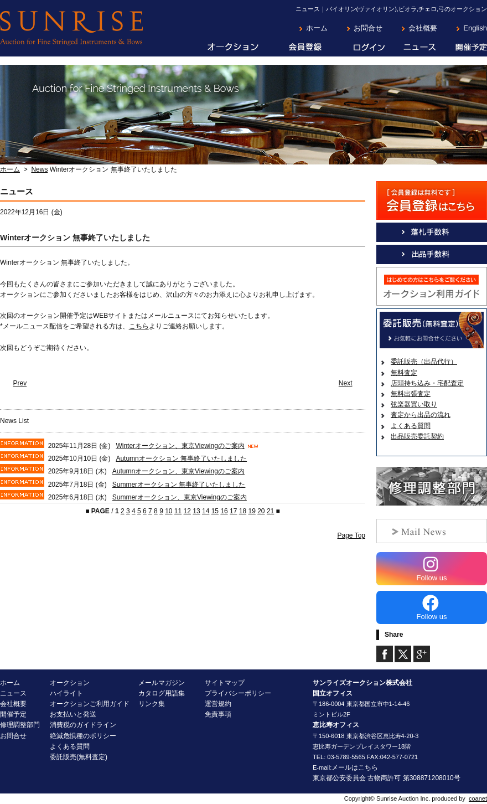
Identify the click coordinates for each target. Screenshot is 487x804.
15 (215, 511)
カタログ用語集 (161, 693)
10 (168, 511)
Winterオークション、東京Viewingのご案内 (180, 446)
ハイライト (66, 693)
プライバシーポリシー (238, 693)
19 (251, 511)
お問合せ (368, 28)
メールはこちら (354, 767)
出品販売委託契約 (417, 436)
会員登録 (297, 47)
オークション (225, 47)
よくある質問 (411, 426)
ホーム (317, 28)
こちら (139, 326)
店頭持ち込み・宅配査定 (427, 383)
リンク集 (151, 704)
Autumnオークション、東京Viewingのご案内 (178, 471)
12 (187, 511)
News (39, 169)
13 (196, 511)
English (475, 28)
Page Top (352, 535)
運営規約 (218, 704)
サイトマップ (225, 683)
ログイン (360, 47)
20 (261, 511)
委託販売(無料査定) (78, 757)
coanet (478, 798)
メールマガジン (161, 683)
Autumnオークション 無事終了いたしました (181, 458)
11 (178, 511)
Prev (20, 383)
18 (242, 511)
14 (205, 511)
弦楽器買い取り (414, 404)
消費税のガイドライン (83, 725)
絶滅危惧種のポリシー (83, 736)
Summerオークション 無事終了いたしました (179, 484)
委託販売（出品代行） (424, 361)
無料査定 (404, 373)
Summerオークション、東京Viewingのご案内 (179, 497)
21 (270, 511)
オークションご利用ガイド (89, 704)
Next (346, 383)
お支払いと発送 (73, 714)
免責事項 (218, 714)
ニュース (411, 47)
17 (233, 511)
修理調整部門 (20, 725)
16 (223, 511)
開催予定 (462, 47)
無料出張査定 (411, 394)
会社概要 (422, 28)
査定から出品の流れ (420, 415)
